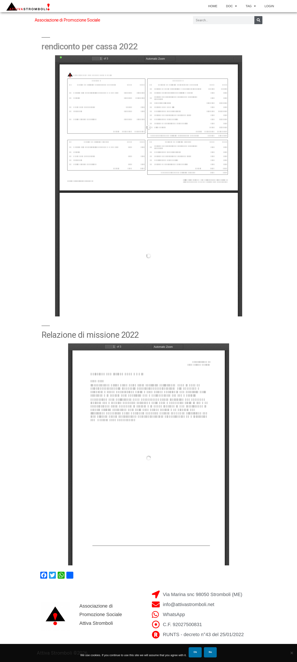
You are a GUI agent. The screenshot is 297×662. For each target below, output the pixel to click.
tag (251, 6)
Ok (195, 652)
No (210, 652)
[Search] (258, 20)
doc (231, 6)
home (212, 6)
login (269, 6)
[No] (291, 653)
